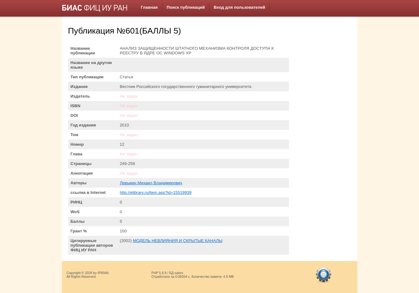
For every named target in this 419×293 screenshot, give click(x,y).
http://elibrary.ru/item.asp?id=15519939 (156, 192)
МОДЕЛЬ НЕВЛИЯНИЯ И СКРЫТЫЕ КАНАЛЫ (177, 240)
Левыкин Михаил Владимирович (151, 183)
